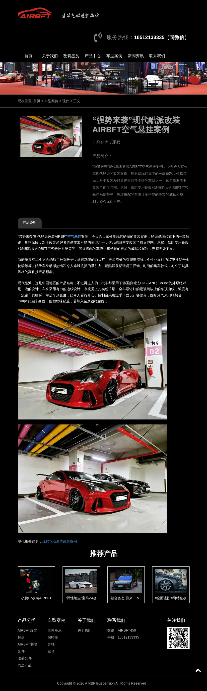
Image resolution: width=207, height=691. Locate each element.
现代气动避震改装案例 (59, 541)
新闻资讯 (136, 56)
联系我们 (157, 56)
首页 (28, 56)
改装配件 (25, 658)
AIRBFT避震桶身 (27, 633)
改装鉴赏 (71, 56)
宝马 (51, 651)
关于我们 (50, 56)
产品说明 (30, 223)
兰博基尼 (55, 630)
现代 (65, 101)
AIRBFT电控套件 (27, 647)
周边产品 (25, 665)
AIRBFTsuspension (100, 683)
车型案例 (114, 56)
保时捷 (53, 637)
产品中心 (93, 56)
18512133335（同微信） (161, 37)
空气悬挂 (74, 236)
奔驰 (51, 644)
